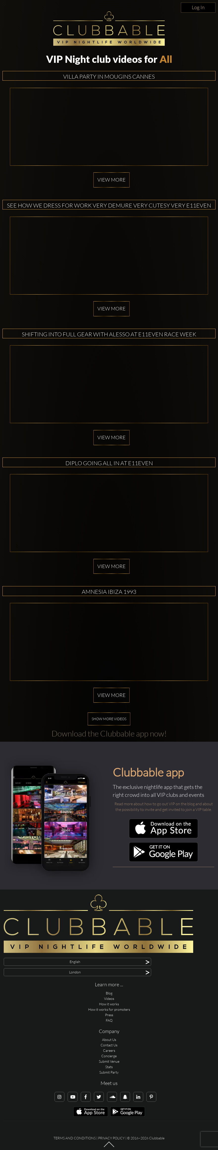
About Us (109, 1039)
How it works (109, 1004)
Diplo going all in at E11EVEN (109, 463)
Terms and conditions (75, 1138)
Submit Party (109, 1072)
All (166, 59)
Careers (109, 1050)
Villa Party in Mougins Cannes (109, 76)
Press (109, 1015)
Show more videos (109, 719)
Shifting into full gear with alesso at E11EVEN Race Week (109, 334)
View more (111, 180)
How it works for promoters (109, 1009)
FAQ (109, 1020)
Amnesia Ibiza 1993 (109, 591)
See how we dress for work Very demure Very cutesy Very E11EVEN (109, 205)
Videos (109, 998)
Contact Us (109, 1045)
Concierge (109, 1056)
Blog (109, 993)
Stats (109, 1067)
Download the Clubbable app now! (109, 733)
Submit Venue (109, 1061)
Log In (198, 7)
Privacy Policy (111, 1138)
